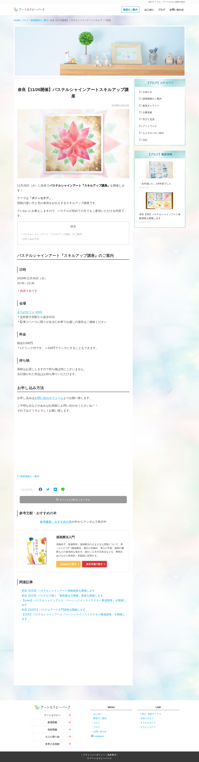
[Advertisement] (73, 443)
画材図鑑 (52, 729)
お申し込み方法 (30, 239)
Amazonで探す (68, 564)
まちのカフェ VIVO (29, 312)
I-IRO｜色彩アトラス (150, 714)
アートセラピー (52, 715)
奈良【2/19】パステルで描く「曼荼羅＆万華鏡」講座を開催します (62, 595)
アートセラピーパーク (29, 9)
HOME (17, 20)
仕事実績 (147, 112)
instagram (99, 736)
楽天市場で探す (94, 564)
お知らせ (147, 92)
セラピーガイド (148, 727)
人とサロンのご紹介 (153, 133)
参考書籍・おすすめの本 (56, 521)
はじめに (149, 9)
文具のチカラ (147, 718)
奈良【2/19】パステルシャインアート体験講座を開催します (58, 590)
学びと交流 (148, 119)
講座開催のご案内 (39, 20)
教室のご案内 (130, 9)
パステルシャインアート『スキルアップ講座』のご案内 (52, 234)
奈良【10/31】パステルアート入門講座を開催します (53, 609)
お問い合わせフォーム (48, 398)
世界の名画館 (52, 744)
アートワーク (150, 126)
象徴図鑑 (52, 722)
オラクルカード (148, 722)
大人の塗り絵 (52, 736)
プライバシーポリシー (94, 755)
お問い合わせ (176, 9)
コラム (96, 722)
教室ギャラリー (151, 105)
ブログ (161, 9)
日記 (145, 140)
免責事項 (111, 755)
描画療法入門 (65, 537)
